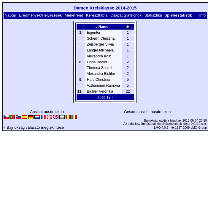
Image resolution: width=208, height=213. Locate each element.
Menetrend (74, 15)
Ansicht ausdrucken (46, 111)
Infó (202, 15)
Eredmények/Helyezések (40, 15)
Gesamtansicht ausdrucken (147, 111)
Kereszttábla (96, 15)
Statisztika (153, 15)
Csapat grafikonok (126, 15)
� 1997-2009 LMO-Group (189, 127)
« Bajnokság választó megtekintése (34, 127)
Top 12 (105, 97)
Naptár (10, 15)
